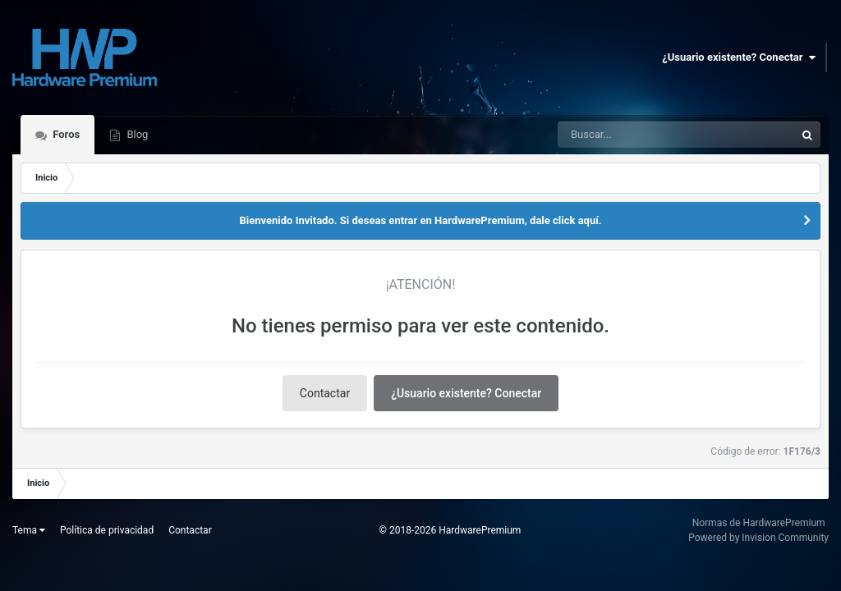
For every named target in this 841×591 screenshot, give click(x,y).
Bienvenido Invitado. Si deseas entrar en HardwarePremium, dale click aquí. (420, 220)
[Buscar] (631, 134)
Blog (136, 134)
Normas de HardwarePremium (758, 523)
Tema (28, 530)
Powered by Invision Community (758, 537)
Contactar (325, 393)
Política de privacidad (107, 530)
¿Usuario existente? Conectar (739, 57)
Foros (65, 134)
